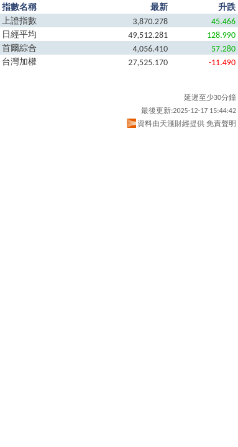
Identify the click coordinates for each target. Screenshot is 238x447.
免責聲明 (221, 123)
